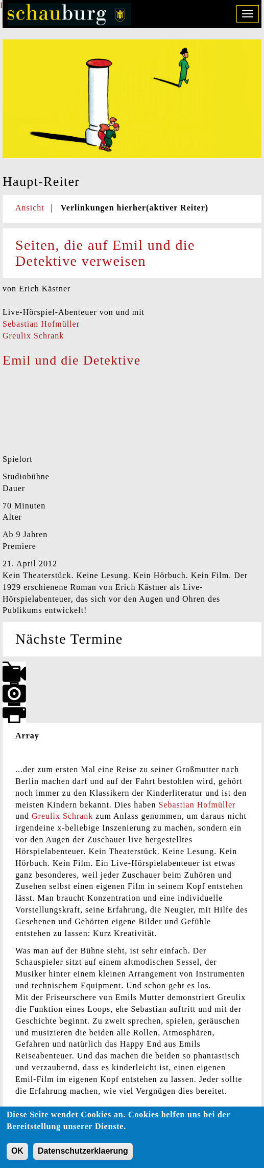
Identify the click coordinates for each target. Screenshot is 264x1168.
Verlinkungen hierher (134, 207)
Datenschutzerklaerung (83, 1152)
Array (27, 735)
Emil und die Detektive (71, 360)
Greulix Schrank (33, 335)
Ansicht (29, 207)
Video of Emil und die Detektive (79, 411)
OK (17, 1152)
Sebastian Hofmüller (41, 324)
